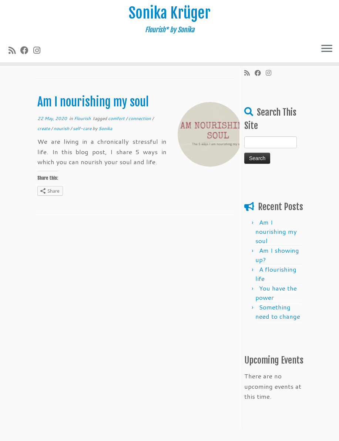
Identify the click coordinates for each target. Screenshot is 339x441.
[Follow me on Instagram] (39, 50)
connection (140, 118)
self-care (83, 128)
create (44, 128)
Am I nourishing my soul (93, 101)
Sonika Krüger (170, 13)
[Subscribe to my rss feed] (14, 50)
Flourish (83, 118)
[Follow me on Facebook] (26, 50)
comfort (117, 118)
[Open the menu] (326, 48)
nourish (62, 128)
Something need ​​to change (277, 311)
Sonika (105, 128)
